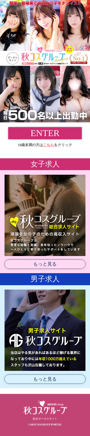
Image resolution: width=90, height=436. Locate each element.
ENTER (45, 133)
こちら (48, 145)
